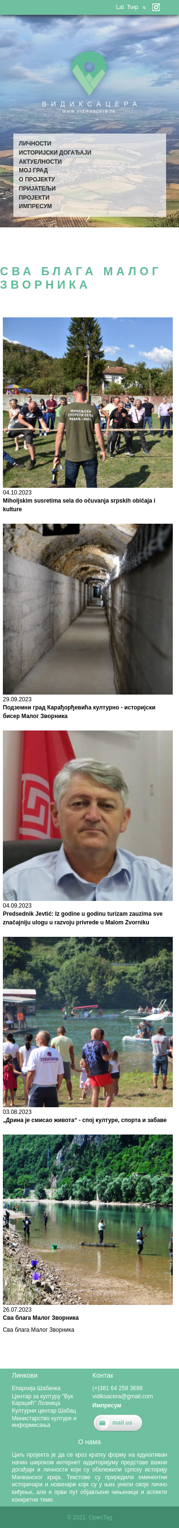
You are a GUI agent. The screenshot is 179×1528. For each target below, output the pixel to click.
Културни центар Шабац (44, 1410)
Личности (35, 143)
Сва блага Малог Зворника (41, 1318)
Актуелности (40, 161)
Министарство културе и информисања (44, 1421)
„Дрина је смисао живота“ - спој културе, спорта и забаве (85, 1120)
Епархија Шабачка (36, 1388)
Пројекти (34, 197)
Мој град (33, 170)
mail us (122, 1422)
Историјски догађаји (55, 152)
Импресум (35, 206)
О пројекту (37, 179)
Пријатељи (37, 188)
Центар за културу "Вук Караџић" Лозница (43, 1399)
